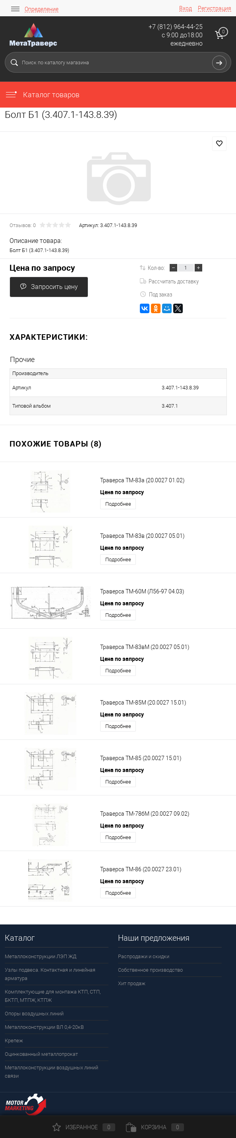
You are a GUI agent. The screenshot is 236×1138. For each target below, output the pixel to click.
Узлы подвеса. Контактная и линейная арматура (50, 974)
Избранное (83, 1127)
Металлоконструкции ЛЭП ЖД (40, 956)
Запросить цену (49, 287)
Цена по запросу (42, 268)
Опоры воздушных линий (34, 1014)
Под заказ (156, 294)
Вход (185, 8)
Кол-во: (156, 268)
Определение (41, 9)
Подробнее (118, 504)
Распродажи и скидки (143, 956)
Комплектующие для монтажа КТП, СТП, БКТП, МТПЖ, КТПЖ (53, 996)
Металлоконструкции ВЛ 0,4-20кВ (44, 1027)
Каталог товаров (42, 95)
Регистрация (214, 8)
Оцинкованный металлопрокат (41, 1054)
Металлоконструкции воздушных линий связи (51, 1072)
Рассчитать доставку (169, 281)
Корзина (155, 1127)
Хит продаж (131, 983)
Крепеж (14, 1041)
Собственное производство (150, 970)
